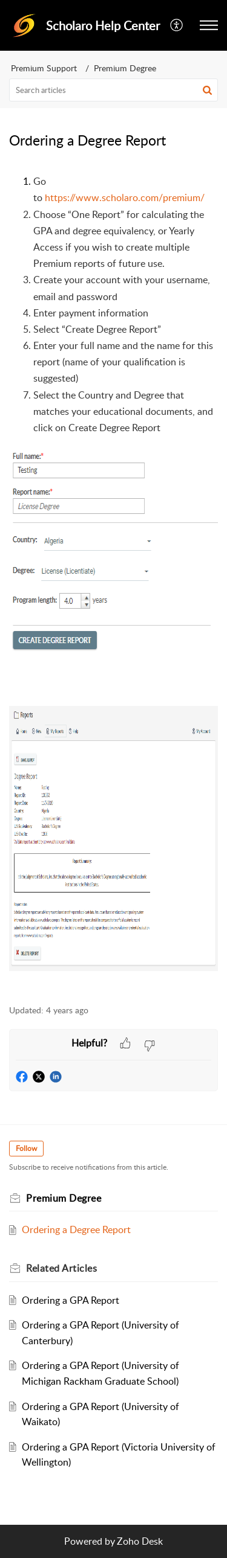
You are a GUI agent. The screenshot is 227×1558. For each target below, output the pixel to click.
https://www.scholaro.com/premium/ (125, 197)
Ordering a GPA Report (70, 1300)
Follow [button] (26, 1148)
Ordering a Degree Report (76, 1229)
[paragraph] (113, 582)
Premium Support (44, 68)
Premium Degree (125, 68)
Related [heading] (61, 1268)
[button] (177, 25)
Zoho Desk (140, 1541)
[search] (113, 90)
